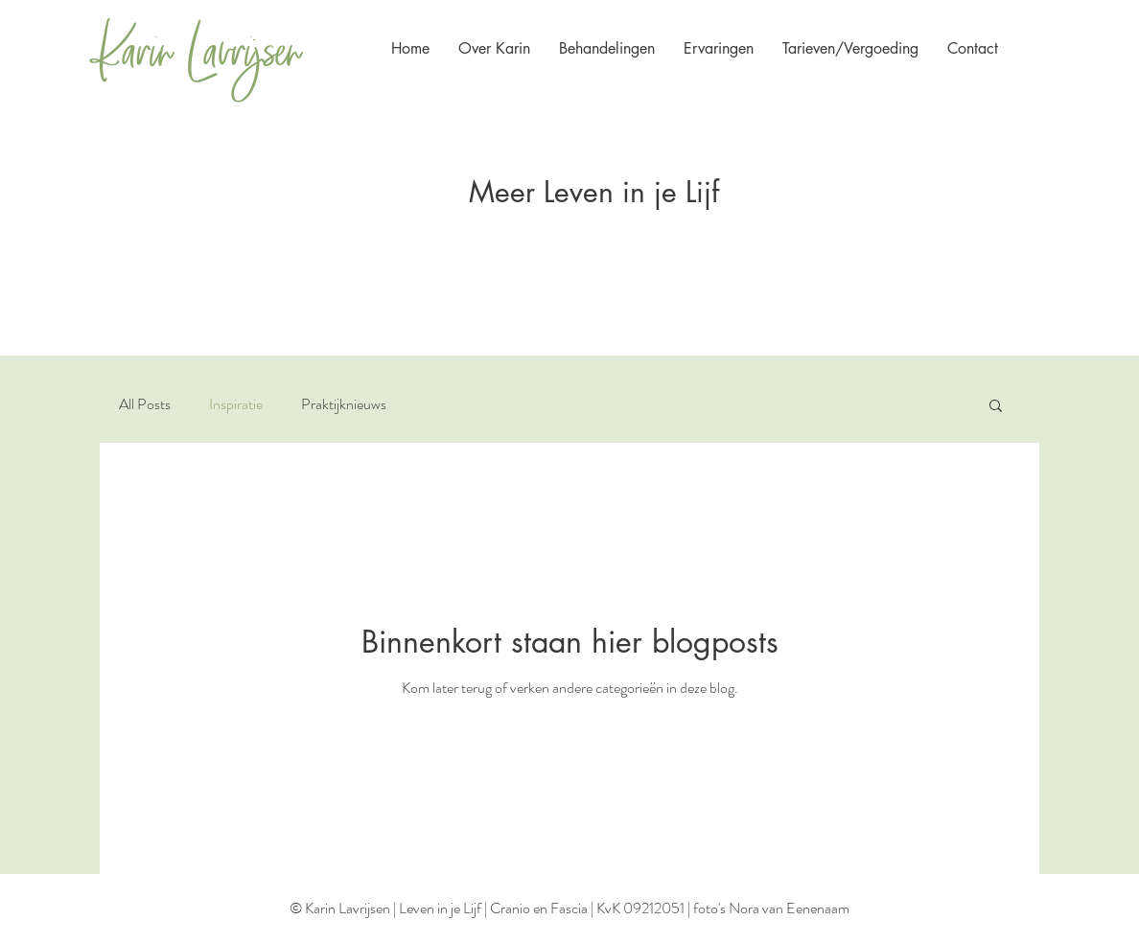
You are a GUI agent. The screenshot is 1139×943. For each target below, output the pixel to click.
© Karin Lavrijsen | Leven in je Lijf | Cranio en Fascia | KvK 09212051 (487, 908)
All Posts (145, 404)
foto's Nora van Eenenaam (771, 908)
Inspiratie (236, 404)
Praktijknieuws (343, 404)
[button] (972, 48)
